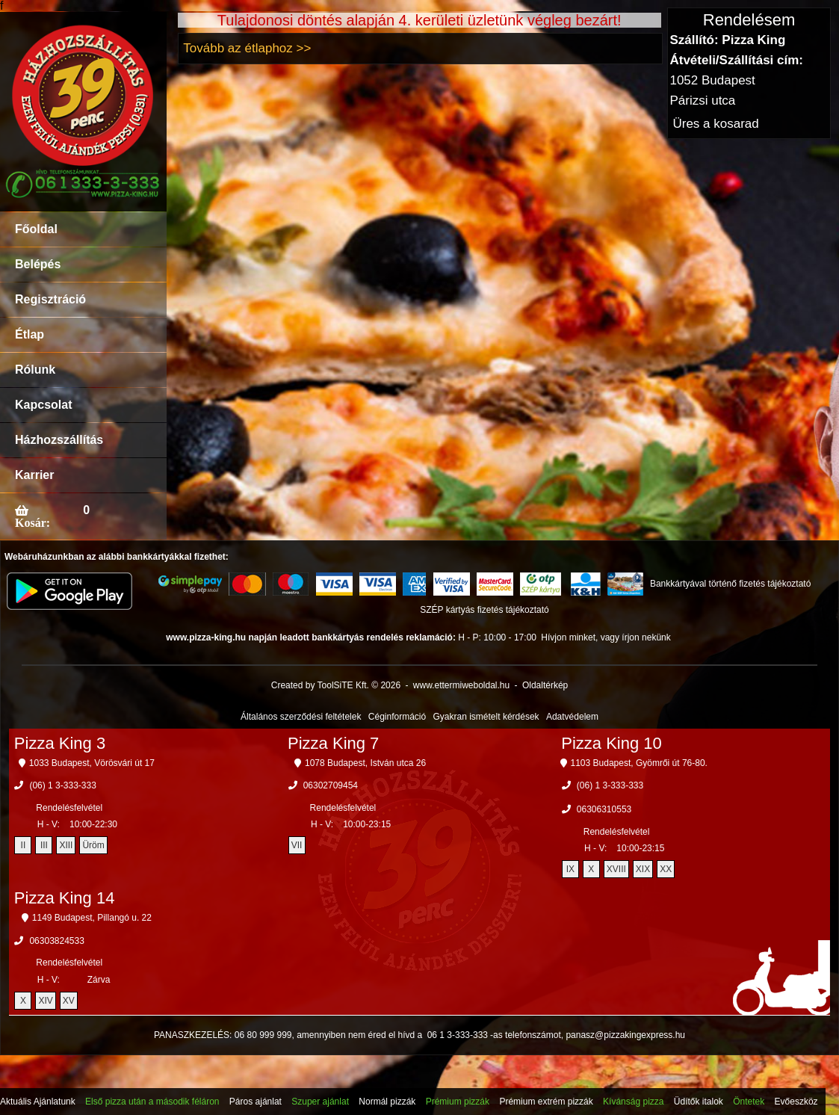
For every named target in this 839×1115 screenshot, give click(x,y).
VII (297, 845)
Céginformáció (397, 716)
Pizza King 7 (333, 743)
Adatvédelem (572, 716)
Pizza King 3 (59, 743)
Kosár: (32, 522)
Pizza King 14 (64, 898)
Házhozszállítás (59, 439)
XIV (45, 1000)
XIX (643, 869)
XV (69, 1000)
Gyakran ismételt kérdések (486, 716)
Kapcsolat (43, 404)
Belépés (38, 264)
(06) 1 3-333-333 (62, 785)
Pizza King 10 (611, 743)
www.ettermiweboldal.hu (461, 685)
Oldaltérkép (545, 685)
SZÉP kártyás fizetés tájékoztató (484, 610)
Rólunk (35, 369)
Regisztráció (50, 299)
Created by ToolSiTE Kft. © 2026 (335, 685)
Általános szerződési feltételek (301, 716)
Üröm (93, 845)
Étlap (29, 334)
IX (570, 869)
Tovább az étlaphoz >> (247, 48)
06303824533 (56, 941)
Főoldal (36, 229)
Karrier (34, 475)
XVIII (616, 869)
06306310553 (604, 809)
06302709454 (330, 785)
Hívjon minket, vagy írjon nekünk (605, 637)
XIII (65, 845)
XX (666, 869)
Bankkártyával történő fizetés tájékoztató (730, 583)
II (23, 845)
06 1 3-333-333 (457, 1035)
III (44, 845)
